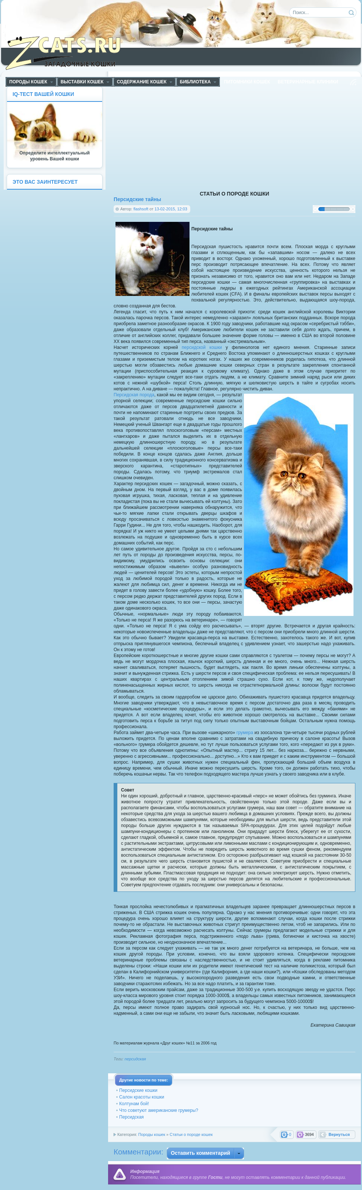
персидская (135, 1059)
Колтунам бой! (134, 1103)
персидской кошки (202, 347)
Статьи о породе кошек (191, 1134)
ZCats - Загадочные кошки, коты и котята (67, 51)
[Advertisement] (254, 138)
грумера (245, 732)
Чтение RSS (353, 82)
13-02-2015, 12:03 (170, 209)
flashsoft (141, 209)
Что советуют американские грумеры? (158, 1110)
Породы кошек (151, 1134)
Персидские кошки (138, 1090)
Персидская (131, 1117)
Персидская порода (134, 394)
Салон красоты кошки (141, 1097)
